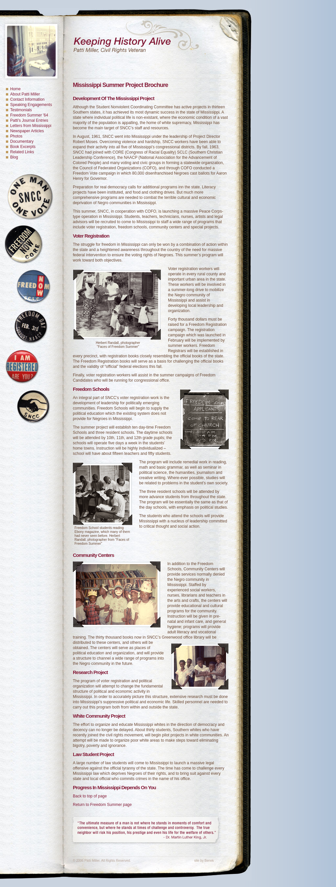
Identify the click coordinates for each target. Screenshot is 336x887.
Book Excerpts (22, 146)
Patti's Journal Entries (29, 120)
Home (15, 89)
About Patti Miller (25, 94)
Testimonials (21, 110)
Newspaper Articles (27, 131)
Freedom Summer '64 (29, 115)
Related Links (22, 152)
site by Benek (204, 860)
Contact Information (27, 99)
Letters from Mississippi (30, 125)
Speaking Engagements (31, 104)
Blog (14, 157)
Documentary (21, 141)
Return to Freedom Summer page (102, 804)
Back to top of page (90, 796)
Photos (16, 136)
